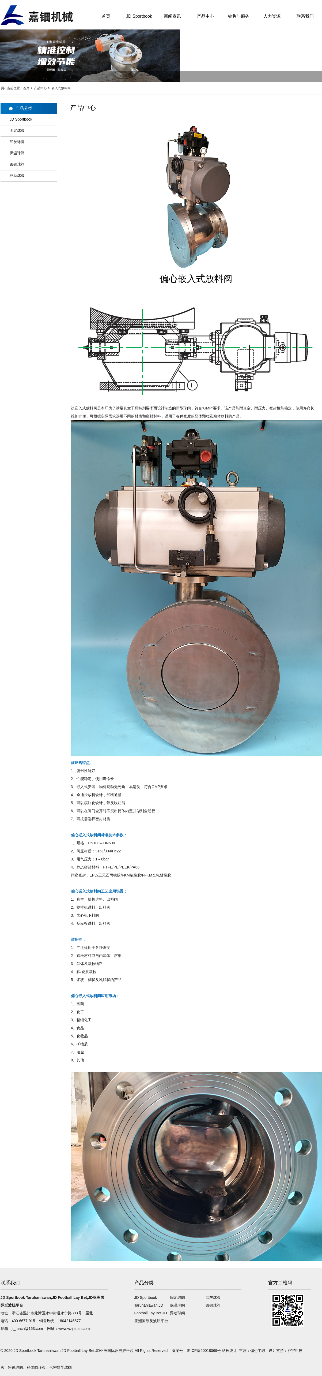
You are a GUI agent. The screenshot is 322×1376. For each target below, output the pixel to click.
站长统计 (229, 1350)
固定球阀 (17, 130)
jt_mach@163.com (27, 1328)
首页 (106, 16)
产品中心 (205, 16)
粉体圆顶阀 (36, 1367)
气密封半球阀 (60, 1367)
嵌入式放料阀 (61, 88)
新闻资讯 (172, 16)
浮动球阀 (17, 175)
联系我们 (305, 16)
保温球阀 (17, 153)
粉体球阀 (15, 1367)
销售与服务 (238, 16)
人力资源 (272, 16)
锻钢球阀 (17, 164)
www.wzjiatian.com (74, 1328)
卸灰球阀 (17, 142)
